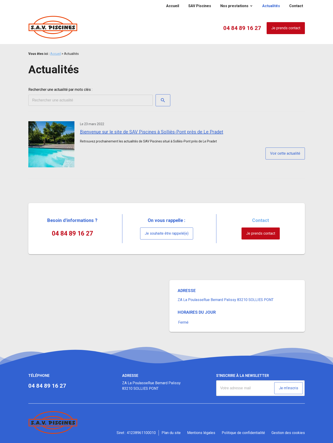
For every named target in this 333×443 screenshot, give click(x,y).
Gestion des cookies (288, 433)
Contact (296, 6)
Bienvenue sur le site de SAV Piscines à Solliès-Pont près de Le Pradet (151, 132)
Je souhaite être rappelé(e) (167, 233)
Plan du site (171, 433)
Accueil (172, 6)
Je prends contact (285, 28)
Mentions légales (201, 433)
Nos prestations (234, 6)
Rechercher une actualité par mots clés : (60, 89)
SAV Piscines (199, 6)
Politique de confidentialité (243, 433)
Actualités (271, 6)
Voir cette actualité (285, 153)
